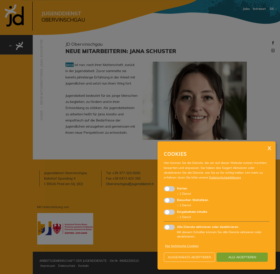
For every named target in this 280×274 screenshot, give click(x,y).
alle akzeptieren (242, 257)
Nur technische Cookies (182, 246)
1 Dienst (184, 194)
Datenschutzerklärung (225, 177)
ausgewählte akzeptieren (189, 257)
